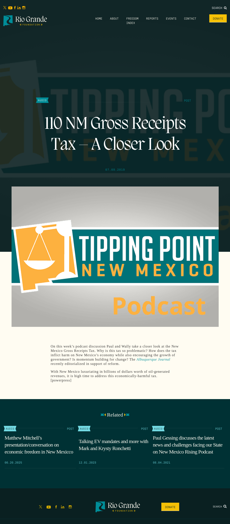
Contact (190, 18)
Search (219, 8)
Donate (218, 18)
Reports (152, 18)
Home (98, 18)
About (114, 18)
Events (171, 18)
